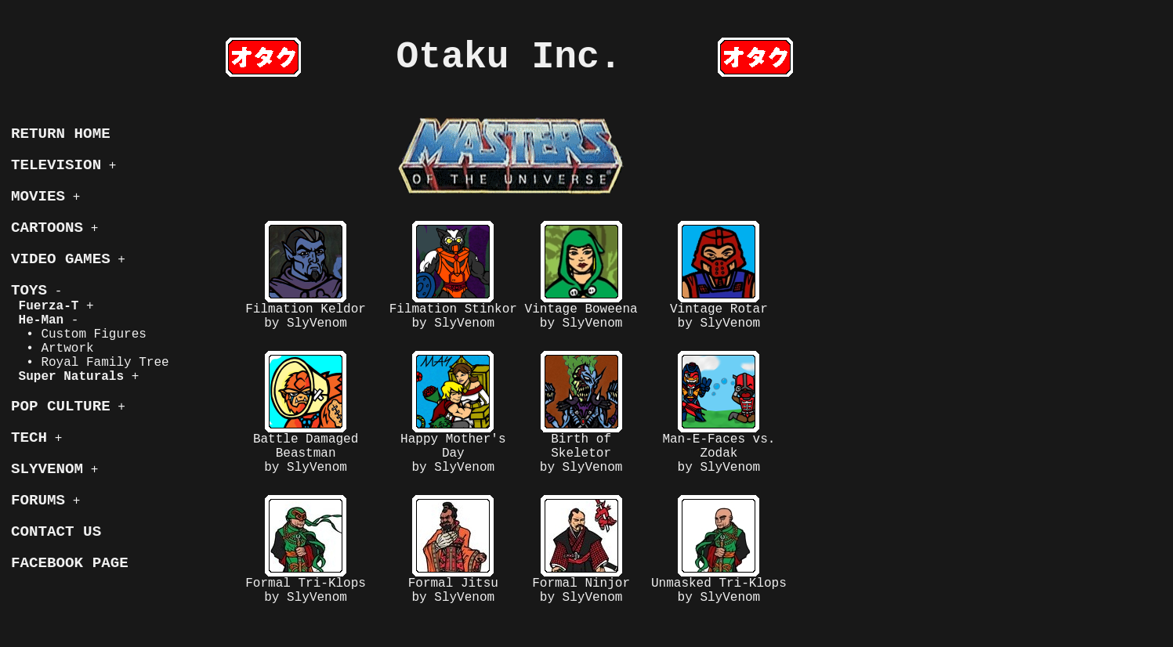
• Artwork (52, 349)
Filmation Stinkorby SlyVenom (453, 276)
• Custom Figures (79, 334)
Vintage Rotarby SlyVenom (719, 276)
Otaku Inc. (509, 57)
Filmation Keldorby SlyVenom (305, 276)
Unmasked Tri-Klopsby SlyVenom (719, 550)
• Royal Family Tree (90, 363)
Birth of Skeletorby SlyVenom (581, 413)
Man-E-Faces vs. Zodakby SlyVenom (718, 413)
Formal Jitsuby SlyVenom (453, 550)
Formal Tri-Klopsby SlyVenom (305, 550)
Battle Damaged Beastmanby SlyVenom (305, 413)
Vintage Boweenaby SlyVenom (581, 276)
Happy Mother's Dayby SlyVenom (452, 413)
